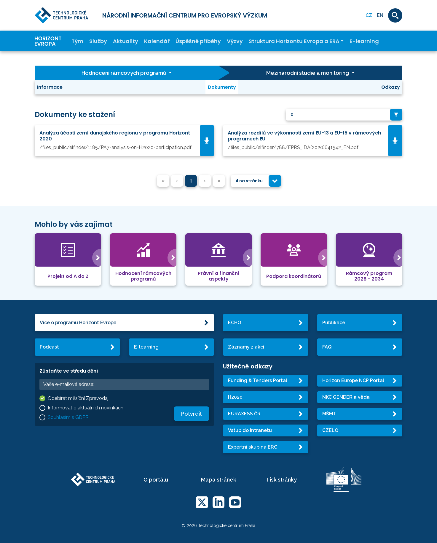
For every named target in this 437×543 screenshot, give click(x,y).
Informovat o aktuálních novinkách (85, 408)
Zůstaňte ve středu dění (68, 371)
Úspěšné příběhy (198, 41)
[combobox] (344, 115)
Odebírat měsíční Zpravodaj (78, 398)
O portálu (155, 479)
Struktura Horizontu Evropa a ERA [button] (294, 41)
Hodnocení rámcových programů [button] (125, 73)
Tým (77, 41)
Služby (98, 41)
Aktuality (125, 41)
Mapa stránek (218, 479)
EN (380, 15)
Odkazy (390, 87)
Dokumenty (222, 87)
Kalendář (157, 41)
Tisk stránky (281, 479)
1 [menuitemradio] (191, 180)
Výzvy (235, 41)
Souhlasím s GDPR (68, 417)
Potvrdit (191, 414)
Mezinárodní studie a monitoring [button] (308, 73)
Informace (50, 87)
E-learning (364, 41)
